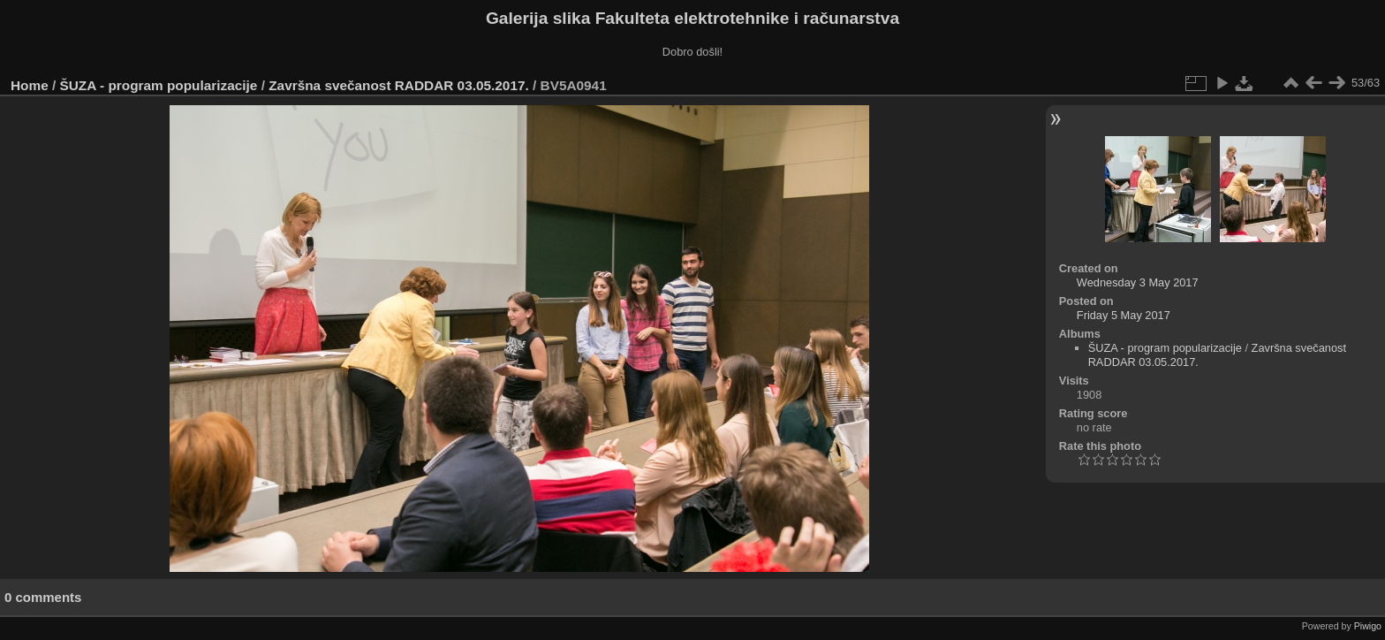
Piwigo (1367, 626)
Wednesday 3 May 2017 (1138, 282)
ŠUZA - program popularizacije (159, 85)
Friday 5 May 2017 (1123, 315)
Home (30, 85)
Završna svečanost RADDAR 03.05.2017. (399, 85)
